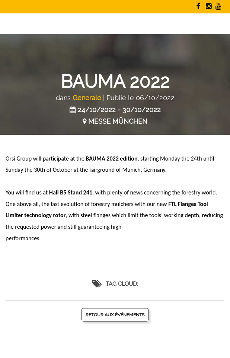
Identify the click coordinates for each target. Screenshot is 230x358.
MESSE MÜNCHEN (117, 121)
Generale (87, 98)
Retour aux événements (115, 314)
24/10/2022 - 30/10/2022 (119, 110)
